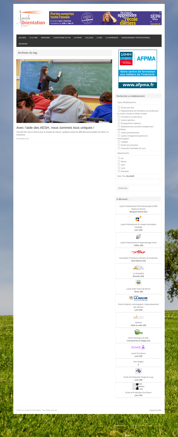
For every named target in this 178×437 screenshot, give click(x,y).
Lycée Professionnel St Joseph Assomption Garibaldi (138, 227)
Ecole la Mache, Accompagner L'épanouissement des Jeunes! (138, 307)
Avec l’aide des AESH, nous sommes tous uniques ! (55, 128)
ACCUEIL (22, 38)
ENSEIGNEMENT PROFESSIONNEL (136, 38)
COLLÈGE (89, 38)
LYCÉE (99, 38)
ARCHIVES (23, 44)
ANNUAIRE (45, 38)
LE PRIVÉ (78, 38)
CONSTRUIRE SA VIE (61, 38)
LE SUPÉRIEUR (112, 38)
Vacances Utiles (156, 410)
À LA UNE (34, 38)
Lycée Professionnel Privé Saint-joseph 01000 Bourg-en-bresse (138, 209)
